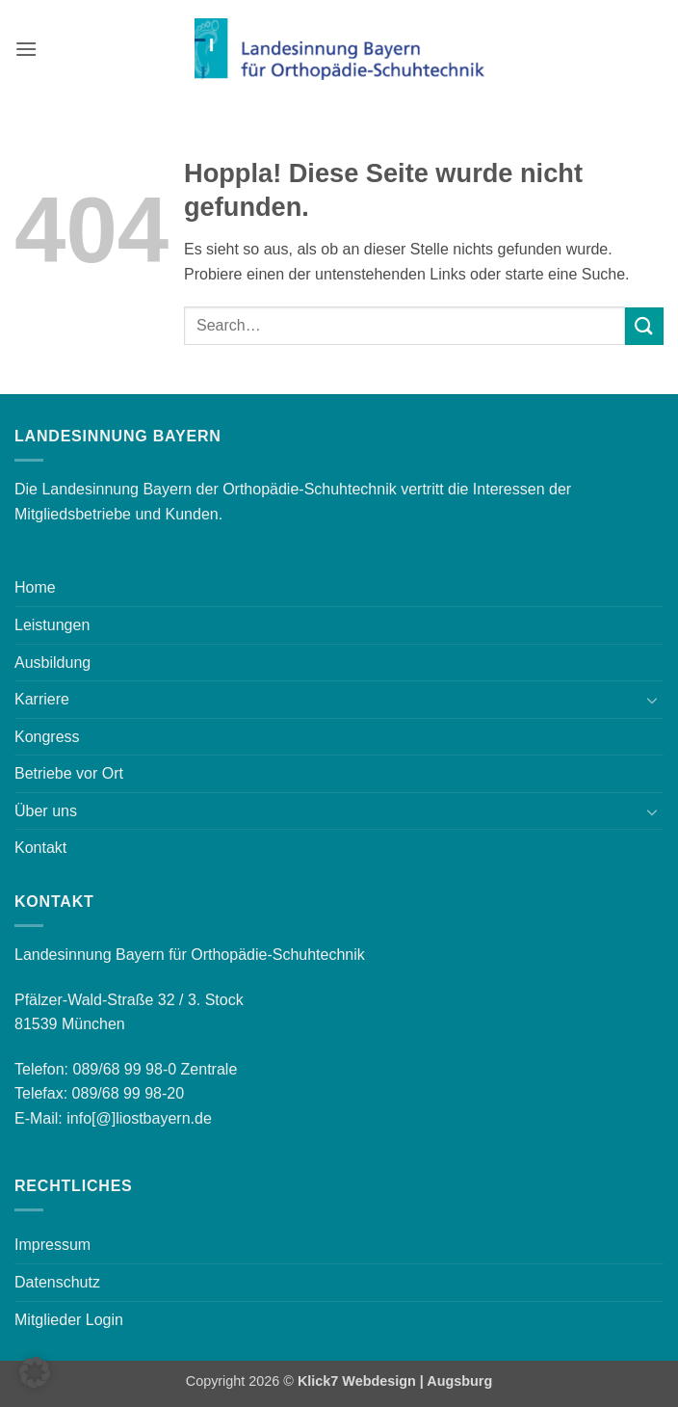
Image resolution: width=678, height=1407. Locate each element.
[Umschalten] (652, 699)
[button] (26, 48)
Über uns (45, 811)
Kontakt (40, 847)
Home (35, 587)
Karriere (41, 699)
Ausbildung (52, 662)
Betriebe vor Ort (68, 773)
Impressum (52, 1244)
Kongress (47, 737)
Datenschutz (57, 1282)
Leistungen (52, 625)
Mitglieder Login (68, 1320)
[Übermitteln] (644, 326)
